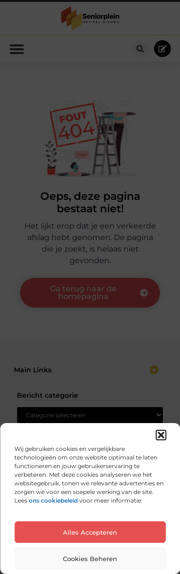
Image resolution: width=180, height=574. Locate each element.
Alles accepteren (90, 532)
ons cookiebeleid (53, 500)
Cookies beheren (90, 559)
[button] (161, 435)
